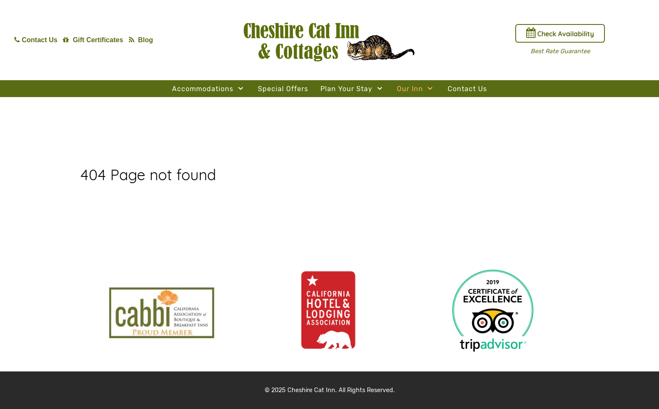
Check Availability (560, 32)
